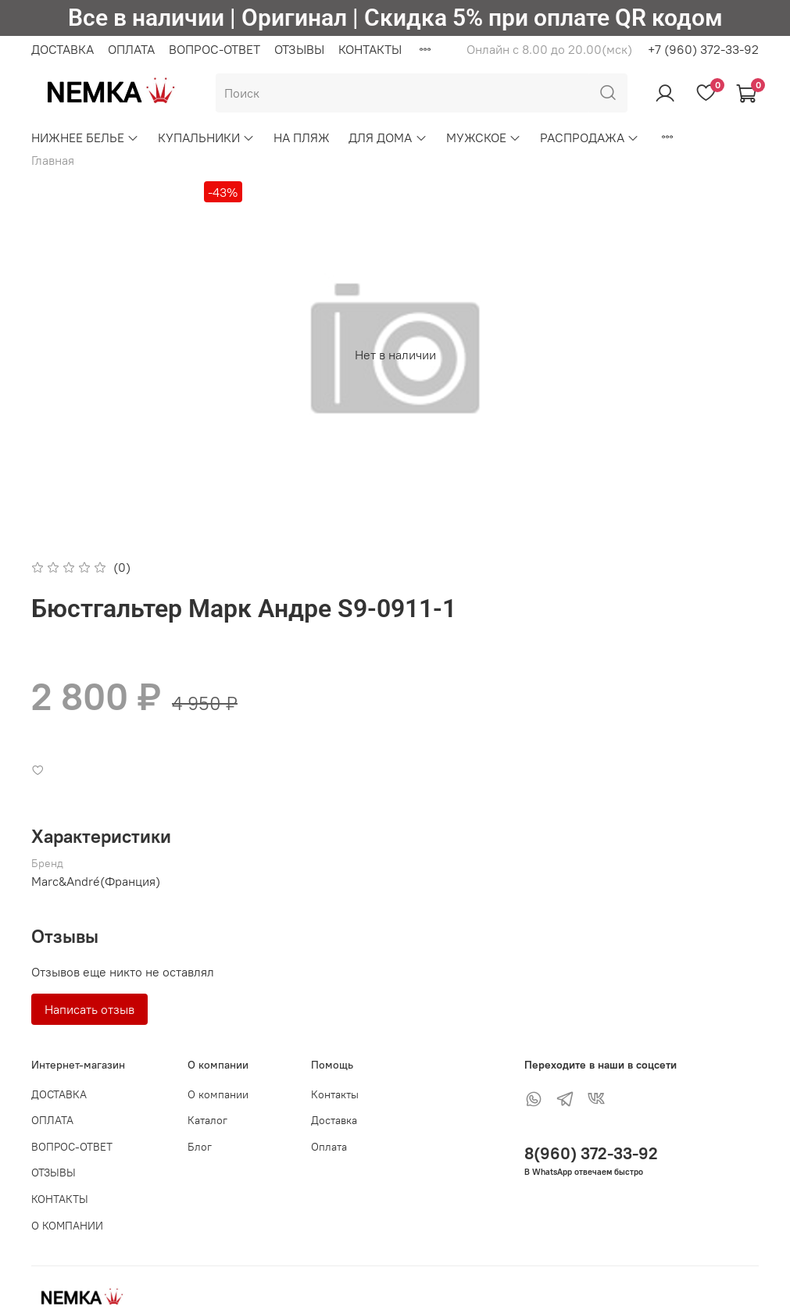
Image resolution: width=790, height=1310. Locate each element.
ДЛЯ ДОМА (388, 137)
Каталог (207, 1120)
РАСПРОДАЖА (589, 137)
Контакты (335, 1094)
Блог (200, 1147)
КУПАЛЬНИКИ (206, 137)
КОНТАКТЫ (370, 49)
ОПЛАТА (131, 49)
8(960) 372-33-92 (591, 1153)
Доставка (334, 1120)
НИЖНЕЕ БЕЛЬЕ (85, 137)
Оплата (329, 1147)
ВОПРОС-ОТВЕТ (214, 49)
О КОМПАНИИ (67, 1226)
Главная (52, 160)
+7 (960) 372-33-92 (703, 49)
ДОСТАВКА (62, 49)
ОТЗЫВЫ (299, 49)
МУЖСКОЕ (483, 137)
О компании (218, 1094)
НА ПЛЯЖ (301, 137)
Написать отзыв (89, 1009)
